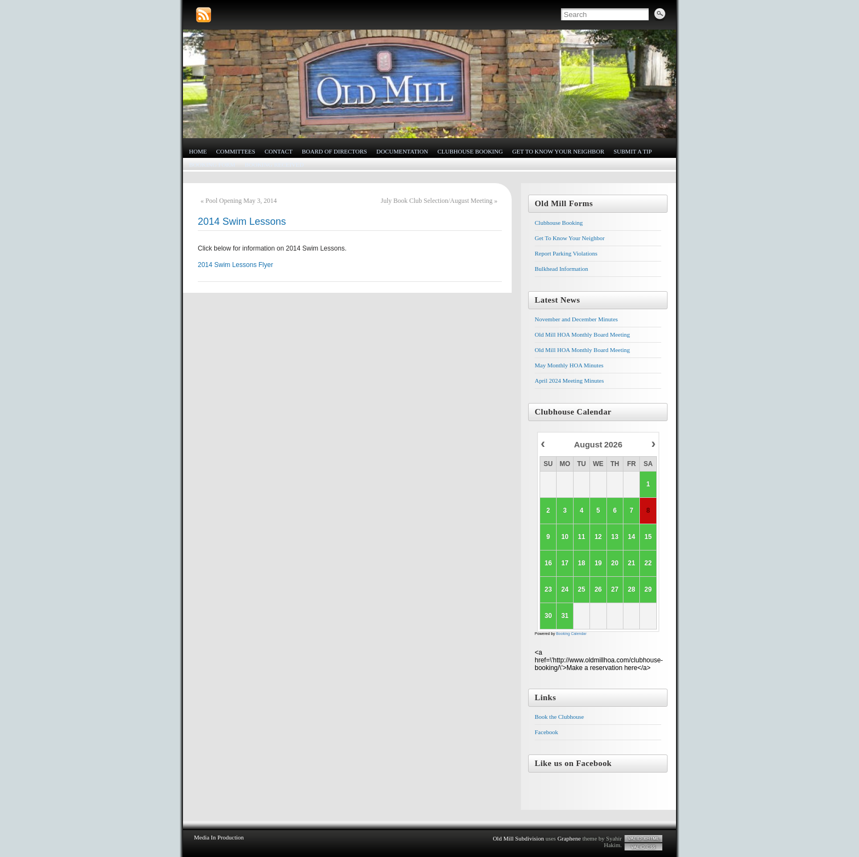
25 (581, 589)
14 (631, 537)
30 (548, 616)
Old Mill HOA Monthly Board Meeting (582, 334)
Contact (279, 151)
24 (564, 589)
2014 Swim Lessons (242, 221)
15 (647, 537)
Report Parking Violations (566, 253)
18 (581, 563)
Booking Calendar (571, 633)
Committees (235, 151)
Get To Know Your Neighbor (558, 151)
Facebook (546, 732)
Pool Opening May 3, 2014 (241, 201)
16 (548, 563)
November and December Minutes (576, 319)
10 (564, 537)
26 (598, 589)
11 (581, 537)
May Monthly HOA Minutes (569, 365)
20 (614, 563)
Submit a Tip (633, 151)
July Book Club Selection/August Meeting (437, 201)
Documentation (402, 151)
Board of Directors (334, 151)
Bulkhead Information (561, 268)
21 (631, 563)
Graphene (569, 838)
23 (548, 589)
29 (647, 589)
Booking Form (212, 164)
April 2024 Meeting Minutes (569, 380)
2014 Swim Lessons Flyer (235, 265)
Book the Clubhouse (559, 716)
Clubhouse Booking (469, 151)
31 (564, 616)
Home (198, 151)
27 (614, 589)
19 (598, 563)
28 (631, 589)
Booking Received (274, 164)
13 (614, 537)
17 (564, 563)
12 (598, 537)
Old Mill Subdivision (518, 838)
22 (647, 563)
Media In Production (219, 837)
